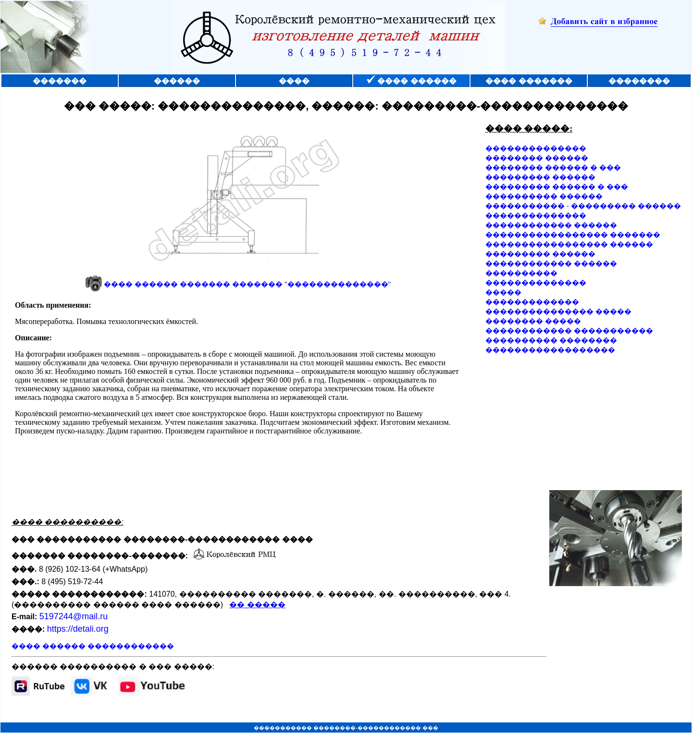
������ (177, 81)
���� (294, 81)
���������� (521, 273)
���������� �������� (551, 340)
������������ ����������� (569, 330)
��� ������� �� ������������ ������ (238, 389)
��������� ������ (540, 177)
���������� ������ (544, 196)
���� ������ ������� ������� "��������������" (247, 284)
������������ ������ (551, 225)
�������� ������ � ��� (553, 167)
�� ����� (257, 605)
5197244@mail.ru (73, 616)
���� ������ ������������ (93, 646)
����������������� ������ (569, 244)
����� (503, 292)
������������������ (550, 350)
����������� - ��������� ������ (583, 206)
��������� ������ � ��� (557, 186)
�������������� (535, 148)
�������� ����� (533, 321)
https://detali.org (78, 629)
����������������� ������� (572, 234)
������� (59, 81)
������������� (532, 302)
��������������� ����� (558, 311)
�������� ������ (536, 158)
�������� (639, 81)
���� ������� (528, 81)
